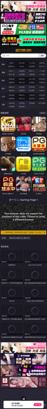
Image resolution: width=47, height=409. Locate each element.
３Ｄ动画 (42, 71)
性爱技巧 (42, 98)
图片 (3, 88)
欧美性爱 (42, 79)
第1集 (4, 238)
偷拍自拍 (22, 79)
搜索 (42, 55)
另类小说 (22, 98)
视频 (3, 72)
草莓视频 (32, 103)
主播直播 (32, 74)
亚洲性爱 (11, 79)
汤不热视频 (41, 103)
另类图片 (42, 90)
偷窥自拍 (11, 87)
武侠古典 (42, 95)
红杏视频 (11, 106)
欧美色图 (32, 87)
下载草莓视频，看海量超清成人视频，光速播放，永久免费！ (25, 232)
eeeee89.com (23, 50)
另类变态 (42, 82)
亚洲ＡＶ (11, 71)
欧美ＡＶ (32, 71)
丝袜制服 (22, 74)
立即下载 (37, 404)
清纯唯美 (22, 90)
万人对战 (32, 63)
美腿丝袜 (11, 90)
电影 (3, 80)
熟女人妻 (11, 74)
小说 (3, 96)
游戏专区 (42, 63)
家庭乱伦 (22, 95)
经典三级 (22, 82)
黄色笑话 (32, 98)
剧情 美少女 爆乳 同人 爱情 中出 (20, 238)
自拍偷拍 (22, 71)
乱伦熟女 (32, 82)
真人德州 (22, 63)
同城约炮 (11, 103)
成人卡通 (32, 79)
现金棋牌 (32, 66)
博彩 (3, 64)
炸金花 (22, 66)
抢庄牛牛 (42, 66)
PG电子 (11, 63)
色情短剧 (22, 106)
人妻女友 (32, 95)
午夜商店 (22, 103)
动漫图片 (42, 87)
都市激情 (11, 95)
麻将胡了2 (11, 66)
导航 (3, 104)
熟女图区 (32, 90)
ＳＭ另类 (42, 74)
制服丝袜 (11, 82)
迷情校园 (11, 98)
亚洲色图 (22, 87)
